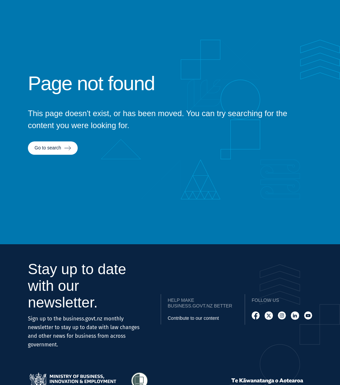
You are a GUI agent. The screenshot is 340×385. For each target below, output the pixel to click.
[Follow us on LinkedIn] (295, 315)
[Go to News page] (306, 20)
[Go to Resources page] (285, 20)
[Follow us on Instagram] (282, 315)
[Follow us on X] (269, 315)
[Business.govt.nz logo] (18, 19)
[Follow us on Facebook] (256, 315)
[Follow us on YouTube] (308, 315)
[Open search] (326, 20)
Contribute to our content (193, 318)
